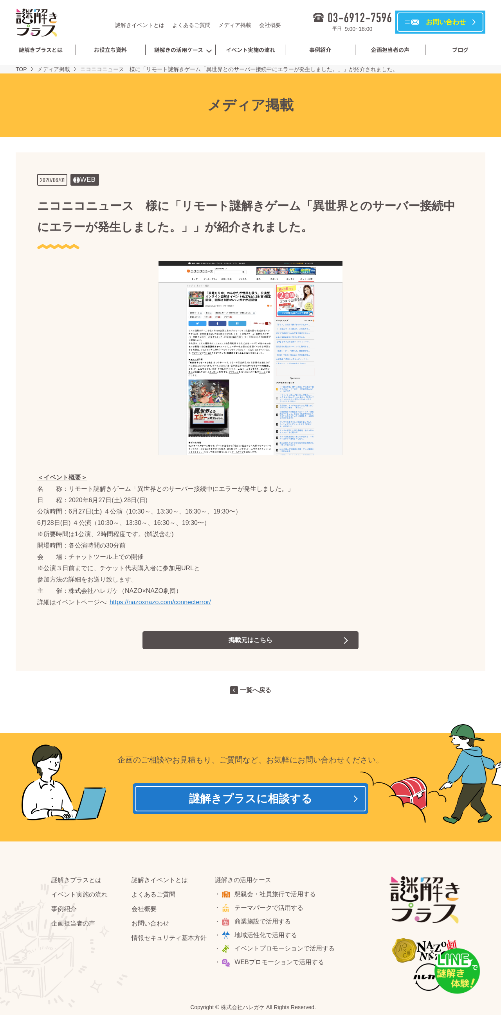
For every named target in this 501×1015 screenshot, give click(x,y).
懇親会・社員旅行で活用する (275, 894)
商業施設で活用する (263, 921)
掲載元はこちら (250, 640)
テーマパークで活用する (269, 907)
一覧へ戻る (255, 690)
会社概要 (270, 25)
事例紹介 (320, 50)
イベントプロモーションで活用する (285, 948)
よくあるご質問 (191, 25)
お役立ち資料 (110, 50)
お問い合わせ (150, 923)
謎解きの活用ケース (178, 50)
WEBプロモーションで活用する (279, 962)
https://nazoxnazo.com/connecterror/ (160, 602)
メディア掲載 (234, 25)
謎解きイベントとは (139, 25)
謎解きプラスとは (41, 50)
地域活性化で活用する (266, 935)
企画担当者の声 (390, 50)
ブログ (460, 50)
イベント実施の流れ (250, 50)
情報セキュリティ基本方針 (169, 937)
